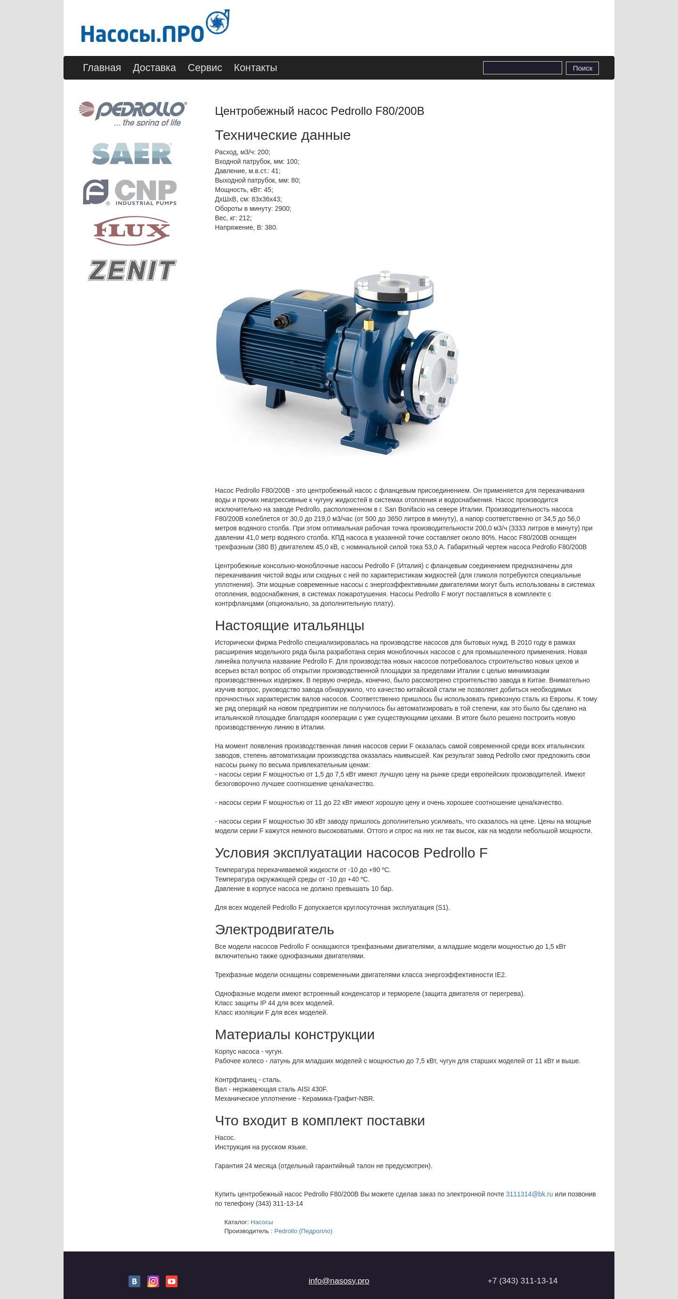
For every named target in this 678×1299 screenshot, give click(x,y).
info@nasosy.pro (338, 1280)
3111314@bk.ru (529, 1194)
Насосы (261, 1222)
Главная (102, 67)
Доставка (154, 67)
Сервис (205, 67)
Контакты (255, 67)
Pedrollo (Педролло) (303, 1231)
